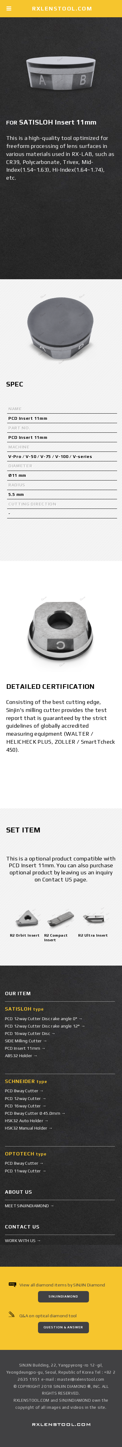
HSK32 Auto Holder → (27, 1120)
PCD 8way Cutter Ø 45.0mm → (35, 1113)
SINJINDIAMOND (63, 1296)
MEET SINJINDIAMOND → (29, 1205)
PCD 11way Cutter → (25, 1170)
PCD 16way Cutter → (25, 1105)
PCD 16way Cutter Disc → (30, 1033)
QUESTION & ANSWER (63, 1327)
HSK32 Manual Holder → (29, 1128)
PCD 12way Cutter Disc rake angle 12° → (45, 1026)
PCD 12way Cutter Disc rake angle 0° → (44, 1018)
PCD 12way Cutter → (25, 1098)
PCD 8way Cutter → (24, 1090)
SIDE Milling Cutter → (26, 1040)
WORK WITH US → (23, 1240)
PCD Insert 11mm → (25, 1048)
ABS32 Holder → (21, 1055)
